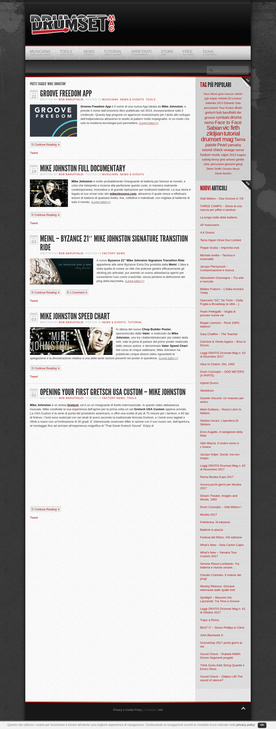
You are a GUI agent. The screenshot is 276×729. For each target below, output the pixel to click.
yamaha (234, 145)
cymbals (223, 117)
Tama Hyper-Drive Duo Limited (220, 240)
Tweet (34, 153)
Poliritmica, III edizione (215, 522)
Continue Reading (45, 144)
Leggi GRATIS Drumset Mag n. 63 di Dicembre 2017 (222, 354)
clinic (207, 164)
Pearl (222, 145)
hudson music (210, 155)
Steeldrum (207, 390)
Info (160, 710)
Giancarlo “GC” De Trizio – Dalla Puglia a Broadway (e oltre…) (221, 302)
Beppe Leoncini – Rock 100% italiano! (219, 324)
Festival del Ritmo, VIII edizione (221, 537)
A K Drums (207, 232)
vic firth (231, 127)
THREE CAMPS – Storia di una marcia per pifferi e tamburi (221, 208)
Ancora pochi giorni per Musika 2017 (220, 486)
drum (238, 108)
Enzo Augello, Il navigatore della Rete (221, 433)
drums (236, 117)
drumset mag (217, 139)
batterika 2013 (214, 103)
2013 (233, 155)
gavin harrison (226, 94)
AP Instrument (209, 225)
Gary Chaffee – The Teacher (219, 334)
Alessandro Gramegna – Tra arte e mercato (222, 279)
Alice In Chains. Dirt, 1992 (217, 364)
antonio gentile (235, 159)
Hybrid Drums (209, 383)
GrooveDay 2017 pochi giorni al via (221, 644)
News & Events (132, 99)
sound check (212, 150)
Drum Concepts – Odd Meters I (221, 507)
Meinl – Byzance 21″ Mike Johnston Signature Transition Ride (114, 243)
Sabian (214, 128)
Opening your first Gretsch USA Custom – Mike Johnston (113, 392)
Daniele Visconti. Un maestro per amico (222, 400)
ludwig (206, 159)
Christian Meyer (231, 168)
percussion (217, 164)
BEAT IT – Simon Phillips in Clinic (222, 627)
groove (209, 117)
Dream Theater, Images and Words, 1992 (218, 497)
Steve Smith (213, 168)
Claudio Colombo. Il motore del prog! (220, 576)
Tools (150, 99)
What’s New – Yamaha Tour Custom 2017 (218, 554)
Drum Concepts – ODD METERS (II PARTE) (222, 373)
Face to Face (228, 122)
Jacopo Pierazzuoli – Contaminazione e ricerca (217, 268)
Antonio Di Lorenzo (230, 98)
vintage (229, 150)
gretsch (210, 112)
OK (262, 724)
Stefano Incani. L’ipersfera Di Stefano (219, 422)
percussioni (211, 108)
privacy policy (245, 724)
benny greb (218, 159)
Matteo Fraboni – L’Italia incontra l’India (222, 290)
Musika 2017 (208, 514)
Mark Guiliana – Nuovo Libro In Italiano (220, 411)
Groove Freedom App (66, 93)
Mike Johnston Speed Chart (75, 316)
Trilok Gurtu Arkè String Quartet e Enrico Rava (222, 667)
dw (239, 112)
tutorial (232, 133)
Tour (222, 108)
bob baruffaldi (226, 112)
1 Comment (77, 292)
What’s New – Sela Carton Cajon (222, 545)
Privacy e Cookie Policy (127, 710)
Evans (230, 108)
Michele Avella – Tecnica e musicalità (217, 257)
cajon (225, 155)
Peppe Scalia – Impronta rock (219, 247)
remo (209, 122)
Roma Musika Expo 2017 (216, 477)
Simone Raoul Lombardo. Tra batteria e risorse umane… (219, 565)
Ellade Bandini (223, 173)
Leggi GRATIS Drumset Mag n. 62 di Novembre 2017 (222, 467)
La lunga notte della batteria (218, 217)
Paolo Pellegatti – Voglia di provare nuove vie (218, 313)
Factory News (113, 253)
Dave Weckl (210, 94)
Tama (239, 139)
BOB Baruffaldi (71, 99)
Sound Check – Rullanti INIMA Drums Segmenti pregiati (220, 655)
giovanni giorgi (233, 164)
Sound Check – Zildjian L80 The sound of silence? (221, 678)
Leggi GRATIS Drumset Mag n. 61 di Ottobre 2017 (222, 610)
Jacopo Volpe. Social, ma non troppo (219, 456)
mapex (241, 155)
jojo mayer (210, 98)
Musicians (110, 99)
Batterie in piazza (211, 529)
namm (238, 94)
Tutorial (135, 322)
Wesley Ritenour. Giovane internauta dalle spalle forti (217, 588)
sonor (240, 150)
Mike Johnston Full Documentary (82, 168)
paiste (210, 145)
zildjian (214, 133)
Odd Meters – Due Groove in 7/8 (221, 198)
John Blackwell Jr (211, 635)
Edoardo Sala (232, 103)
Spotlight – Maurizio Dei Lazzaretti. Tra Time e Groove (219, 599)
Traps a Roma (209, 620)
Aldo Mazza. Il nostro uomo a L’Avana (219, 445)
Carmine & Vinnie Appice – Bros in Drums (223, 343)
